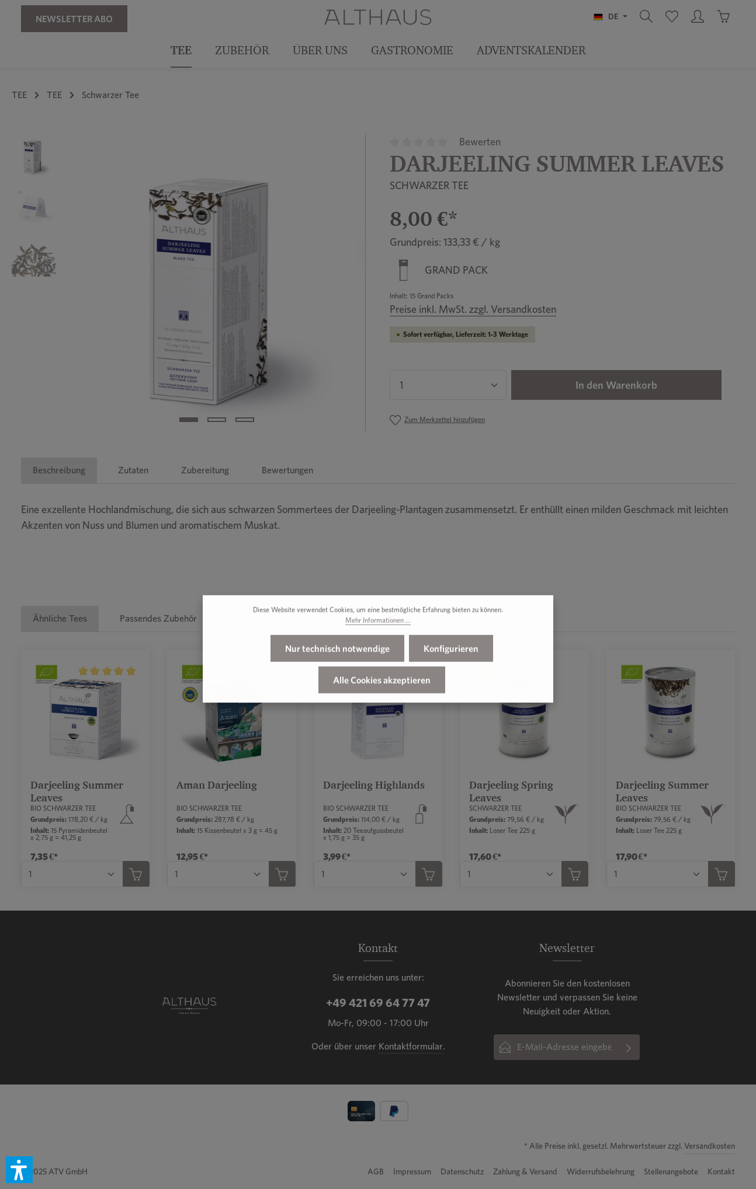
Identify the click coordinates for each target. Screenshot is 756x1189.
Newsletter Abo (74, 18)
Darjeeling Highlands (374, 785)
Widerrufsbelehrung (600, 1171)
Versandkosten (709, 1145)
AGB (375, 1171)
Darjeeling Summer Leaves (76, 791)
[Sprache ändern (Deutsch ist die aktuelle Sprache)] (610, 16)
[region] (189, 282)
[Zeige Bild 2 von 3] (216, 419)
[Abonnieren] (628, 1047)
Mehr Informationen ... (378, 645)
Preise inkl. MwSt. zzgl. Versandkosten (473, 309)
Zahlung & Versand (525, 1171)
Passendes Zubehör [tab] (158, 618)
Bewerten (480, 141)
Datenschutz (462, 1171)
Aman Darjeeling (216, 785)
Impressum (412, 1171)
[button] (19, 1169)
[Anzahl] (448, 385)
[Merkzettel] (672, 16)
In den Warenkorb (616, 385)
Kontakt (721, 1171)
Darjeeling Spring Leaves (511, 791)
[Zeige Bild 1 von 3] (188, 419)
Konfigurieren (451, 674)
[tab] (59, 470)
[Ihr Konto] (697, 16)
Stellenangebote (671, 1171)
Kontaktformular (411, 1046)
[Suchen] (646, 16)
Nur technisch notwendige (337, 674)
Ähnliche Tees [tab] (60, 618)
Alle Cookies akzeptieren (382, 705)
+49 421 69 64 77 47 (378, 1003)
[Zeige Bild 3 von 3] (244, 419)
